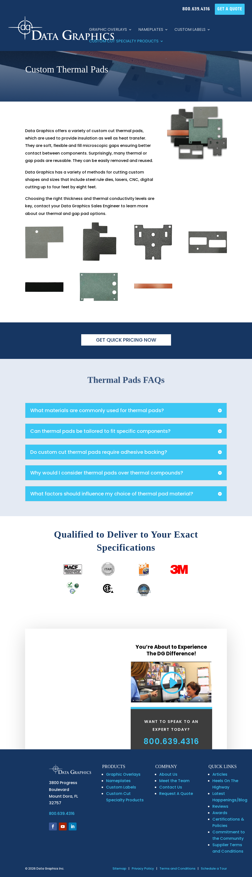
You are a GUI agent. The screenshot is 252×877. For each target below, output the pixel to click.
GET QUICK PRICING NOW (126, 339)
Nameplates (150, 30)
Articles (219, 774)
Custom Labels (189, 30)
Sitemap (119, 868)
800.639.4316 (196, 9)
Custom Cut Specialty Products (123, 41)
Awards (219, 813)
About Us (168, 774)
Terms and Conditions (177, 868)
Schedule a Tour (214, 868)
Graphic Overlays (108, 30)
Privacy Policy (143, 868)
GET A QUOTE (229, 9)
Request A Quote (176, 793)
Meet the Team (174, 781)
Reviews (220, 806)
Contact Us (170, 787)
